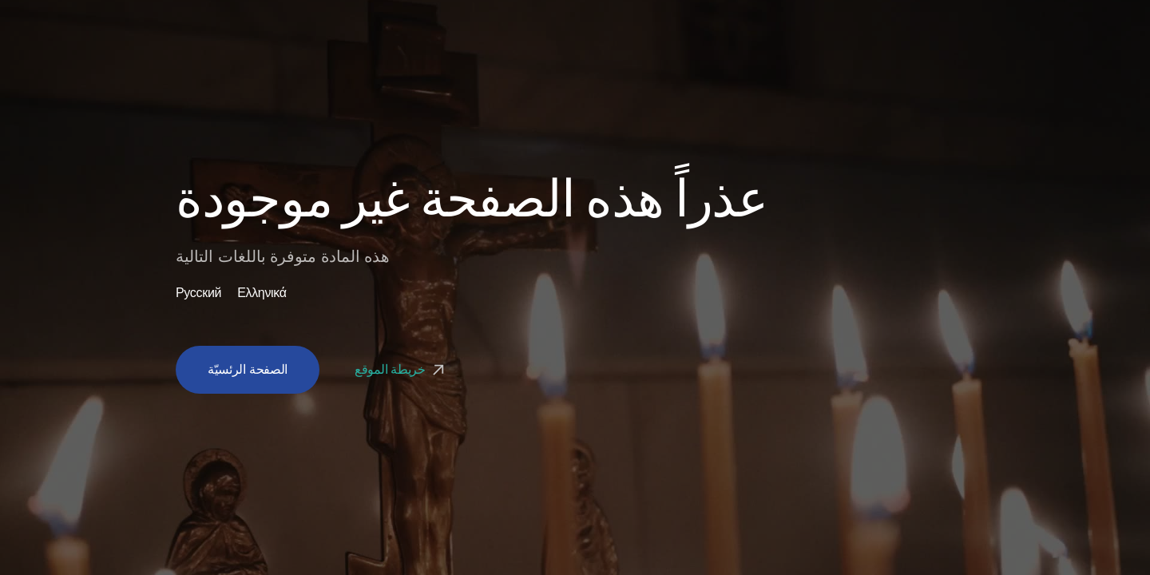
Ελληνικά (262, 293)
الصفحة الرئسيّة (248, 369)
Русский (198, 293)
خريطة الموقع (401, 369)
